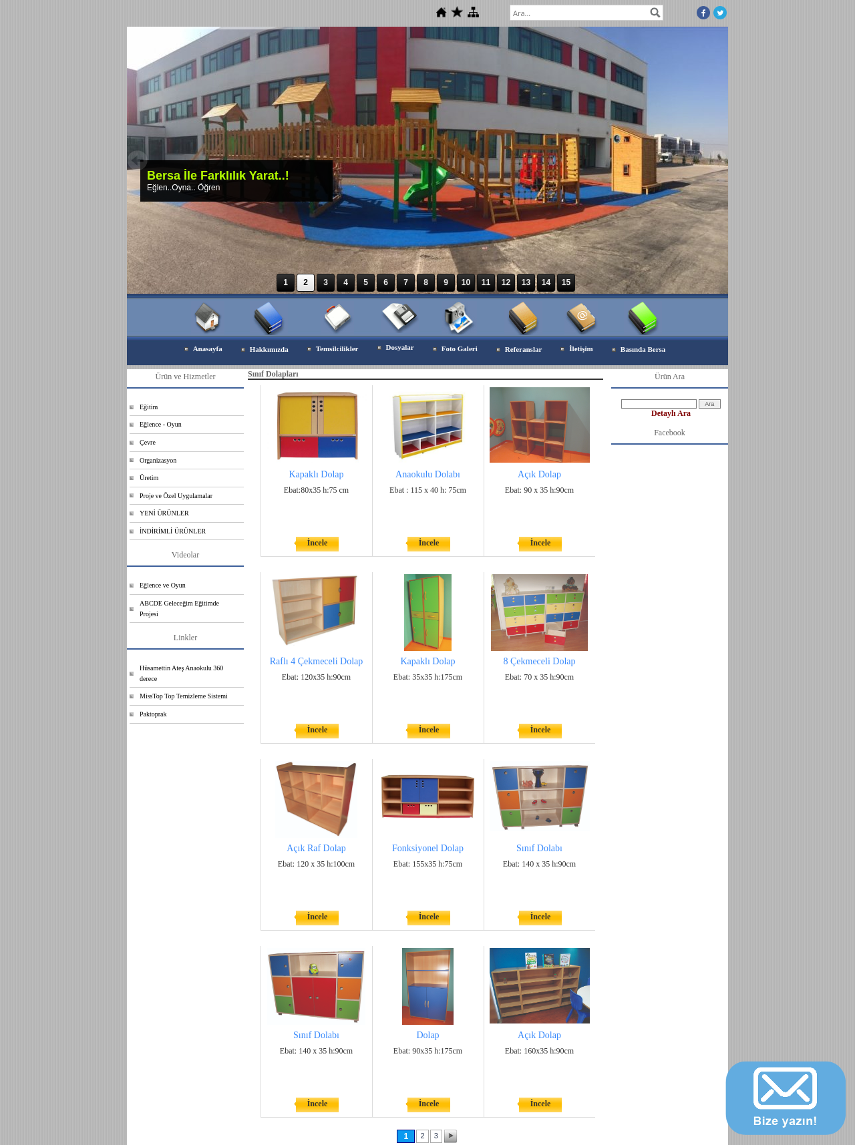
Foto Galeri (460, 349)
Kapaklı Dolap (316, 474)
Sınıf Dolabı (539, 848)
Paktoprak (153, 714)
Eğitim (149, 407)
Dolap (427, 1035)
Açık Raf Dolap (316, 848)
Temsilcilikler (337, 349)
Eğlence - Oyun (161, 424)
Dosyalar (400, 347)
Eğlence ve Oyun (163, 585)
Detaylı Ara (671, 413)
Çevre (148, 442)
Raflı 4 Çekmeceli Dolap (316, 661)
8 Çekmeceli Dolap (539, 661)
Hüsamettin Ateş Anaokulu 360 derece (181, 673)
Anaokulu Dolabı (427, 474)
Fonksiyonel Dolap (428, 848)
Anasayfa (207, 349)
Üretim (149, 477)
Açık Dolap (539, 474)
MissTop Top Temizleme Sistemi (184, 696)
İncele (317, 542)
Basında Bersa (643, 349)
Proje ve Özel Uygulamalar (176, 495)
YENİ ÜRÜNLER (164, 513)
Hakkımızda (269, 349)
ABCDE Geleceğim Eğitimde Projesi (179, 609)
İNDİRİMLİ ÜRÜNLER (173, 531)
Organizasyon (158, 460)
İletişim (580, 349)
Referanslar (523, 349)
